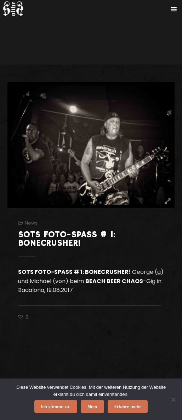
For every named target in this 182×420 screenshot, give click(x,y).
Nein (92, 406)
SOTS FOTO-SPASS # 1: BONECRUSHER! (66, 239)
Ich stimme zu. (55, 406)
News (31, 223)
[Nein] (173, 399)
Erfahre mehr (127, 406)
